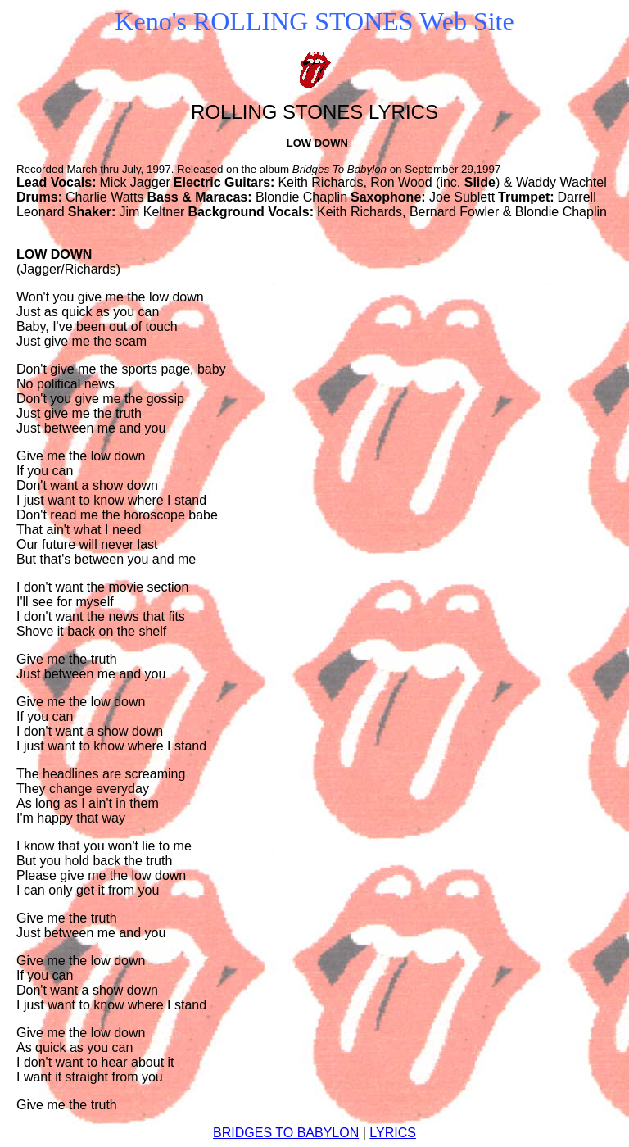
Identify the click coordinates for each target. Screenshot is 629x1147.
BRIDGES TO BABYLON (286, 1133)
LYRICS (392, 1133)
